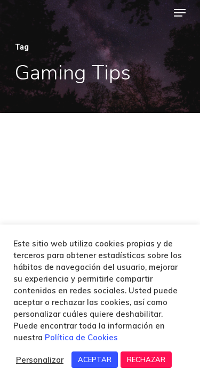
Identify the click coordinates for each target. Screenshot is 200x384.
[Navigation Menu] (180, 12)
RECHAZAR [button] (146, 359)
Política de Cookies (81, 337)
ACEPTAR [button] (94, 359)
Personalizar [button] (39, 360)
